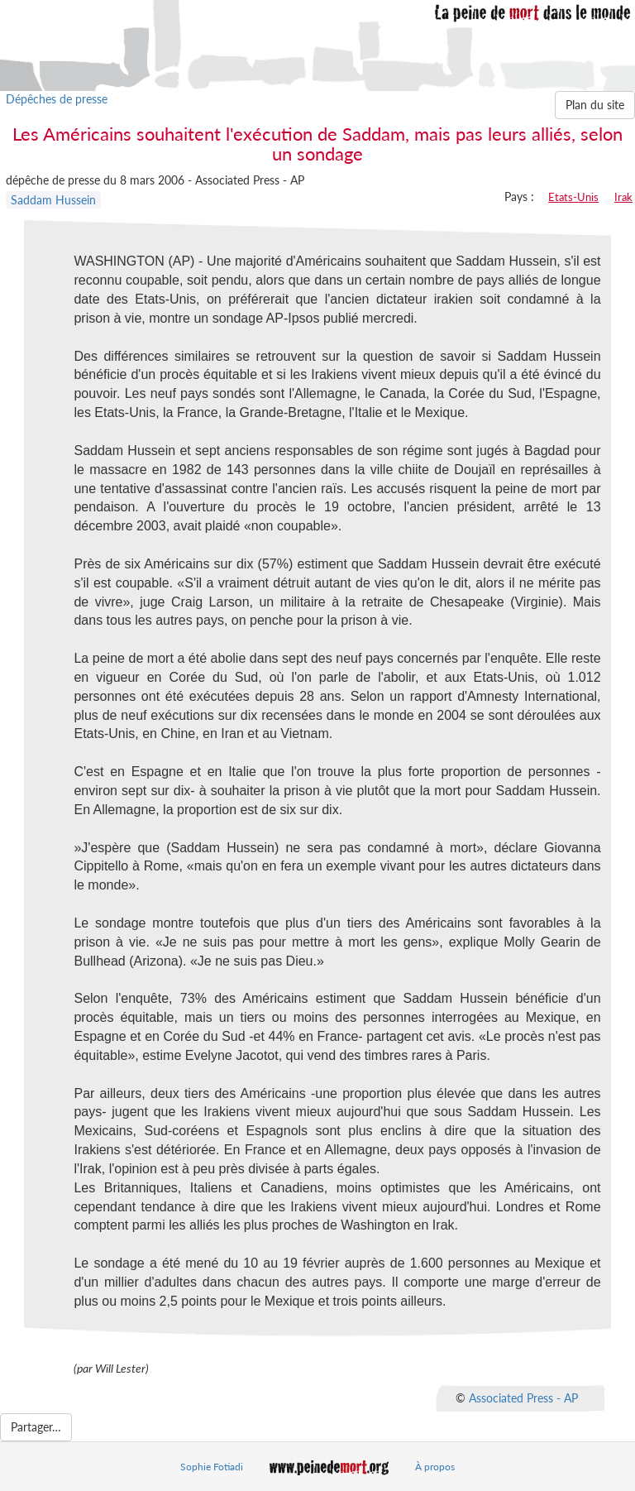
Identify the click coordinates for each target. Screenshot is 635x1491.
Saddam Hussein (53, 200)
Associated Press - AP (523, 1397)
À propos (435, 1466)
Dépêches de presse (56, 99)
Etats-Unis (573, 197)
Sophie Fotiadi (211, 1466)
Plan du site (595, 105)
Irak (623, 197)
